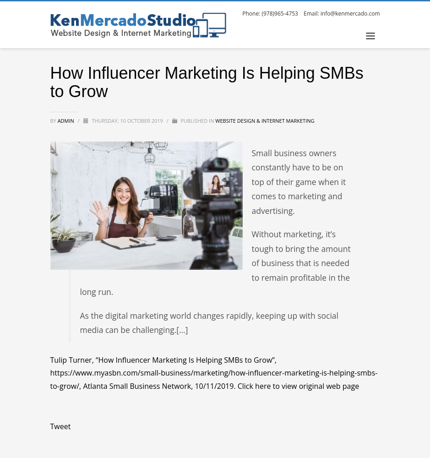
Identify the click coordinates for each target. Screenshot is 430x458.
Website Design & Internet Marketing (264, 120)
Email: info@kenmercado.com (342, 13)
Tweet (60, 426)
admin (67, 120)
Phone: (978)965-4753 (270, 13)
